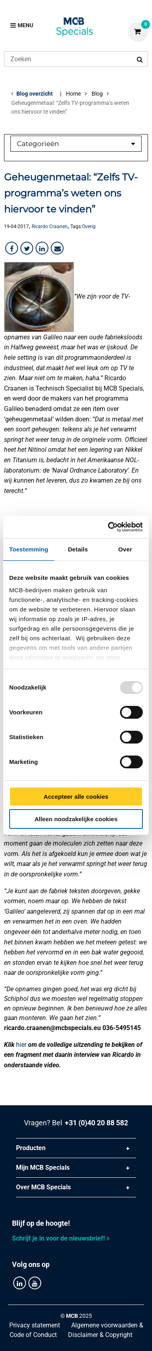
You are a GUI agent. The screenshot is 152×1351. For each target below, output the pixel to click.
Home (73, 93)
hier (21, 1044)
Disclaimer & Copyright (100, 1335)
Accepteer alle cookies (76, 796)
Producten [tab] (31, 1148)
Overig (89, 226)
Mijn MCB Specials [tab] (43, 1167)
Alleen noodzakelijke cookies (76, 819)
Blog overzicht (34, 93)
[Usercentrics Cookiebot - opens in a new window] (108, 527)
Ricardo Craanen (50, 226)
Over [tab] (125, 549)
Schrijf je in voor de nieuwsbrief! (58, 1238)
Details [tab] (78, 549)
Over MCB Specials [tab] (43, 1187)
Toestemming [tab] (28, 549)
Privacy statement (34, 1325)
